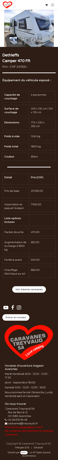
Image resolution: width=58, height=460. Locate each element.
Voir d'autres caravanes (29, 289)
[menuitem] (22, 448)
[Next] (51, 28)
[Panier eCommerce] (46, 5)
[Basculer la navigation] (52, 5)
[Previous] (6, 28)
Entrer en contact (16, 317)
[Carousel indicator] (13, 40)
